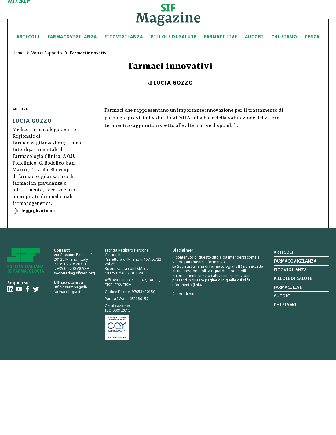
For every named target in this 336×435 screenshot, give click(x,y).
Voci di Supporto (46, 53)
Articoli (28, 36)
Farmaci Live (220, 36)
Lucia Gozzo (173, 82)
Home (18, 53)
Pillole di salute (293, 278)
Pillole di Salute (173, 36)
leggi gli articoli (37, 210)
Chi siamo (284, 36)
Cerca (312, 36)
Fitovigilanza (123, 36)
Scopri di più (183, 293)
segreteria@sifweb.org (74, 273)
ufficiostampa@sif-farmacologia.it (70, 289)
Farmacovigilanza (72, 36)
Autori (254, 36)
